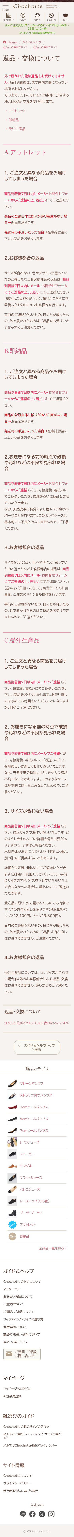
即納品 (14, 120)
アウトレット (17, 111)
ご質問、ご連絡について (18, 1311)
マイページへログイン (17, 1388)
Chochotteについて (17, 1475)
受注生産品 (17, 128)
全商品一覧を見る (53, 1248)
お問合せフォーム (54, 285)
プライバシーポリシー (17, 1483)
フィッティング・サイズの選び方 (23, 1319)
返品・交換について (15, 47)
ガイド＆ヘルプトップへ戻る (39, 1047)
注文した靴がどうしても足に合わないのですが (36, 1023)
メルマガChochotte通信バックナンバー (30, 1445)
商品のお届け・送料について (21, 1334)
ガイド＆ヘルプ (31, 42)
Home (12, 42)
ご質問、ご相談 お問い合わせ (21, 1354)
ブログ (37, 17)
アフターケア (11, 1289)
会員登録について (15, 1326)
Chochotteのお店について (22, 1281)
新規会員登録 (12, 1396)
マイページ (14, 1378)
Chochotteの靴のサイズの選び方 (26, 1426)
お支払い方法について (18, 1296)
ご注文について (13, 1304)
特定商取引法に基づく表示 (20, 1490)
